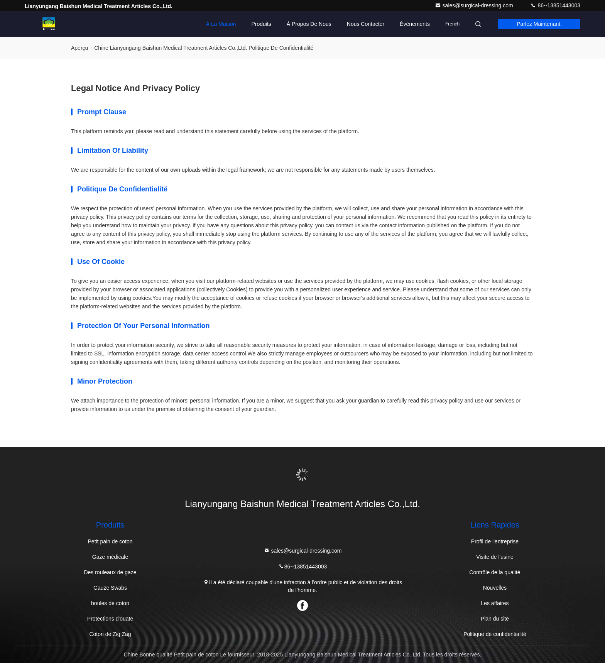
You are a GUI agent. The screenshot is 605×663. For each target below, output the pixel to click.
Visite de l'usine (495, 557)
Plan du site (495, 619)
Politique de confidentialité (494, 634)
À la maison (221, 24)
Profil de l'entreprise (495, 541)
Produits (261, 24)
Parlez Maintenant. (539, 24)
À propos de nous (309, 24)
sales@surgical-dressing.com (475, 5)
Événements (415, 24)
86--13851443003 (555, 5)
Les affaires (495, 603)
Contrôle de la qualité (494, 572)
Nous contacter (365, 24)
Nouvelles (495, 588)
